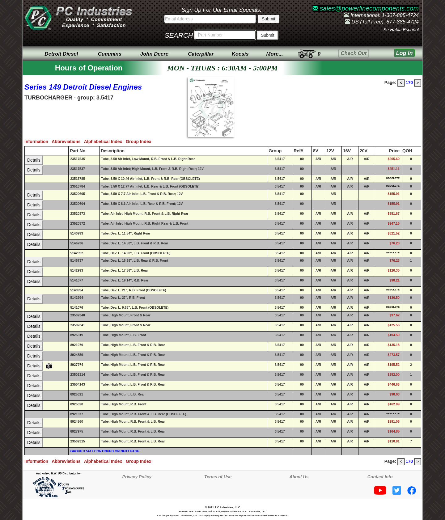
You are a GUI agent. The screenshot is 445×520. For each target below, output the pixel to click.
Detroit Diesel (61, 54)
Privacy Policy (136, 476)
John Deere (154, 54)
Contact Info (380, 476)
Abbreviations (68, 141)
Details (33, 160)
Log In (404, 53)
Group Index (140, 141)
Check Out (354, 53)
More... (274, 54)
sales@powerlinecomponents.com (366, 8)
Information (38, 141)
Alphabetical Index (105, 141)
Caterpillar (201, 54)
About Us (298, 476)
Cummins (109, 54)
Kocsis (240, 54)
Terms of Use (217, 476)
